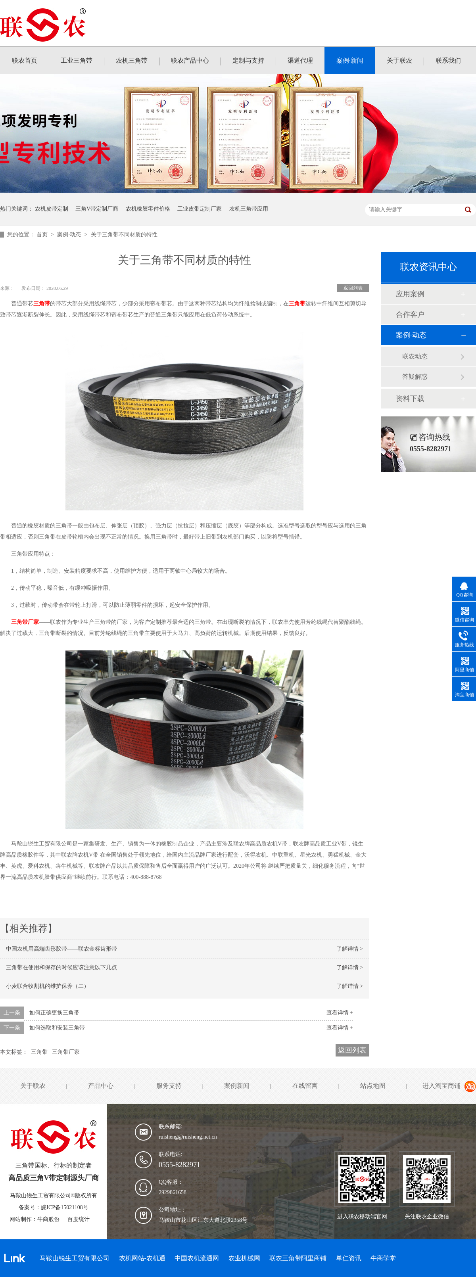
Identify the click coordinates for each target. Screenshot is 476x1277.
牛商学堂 (383, 1258)
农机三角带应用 (248, 209)
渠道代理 (300, 60)
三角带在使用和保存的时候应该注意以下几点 (61, 967)
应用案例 (410, 294)
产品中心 (100, 1085)
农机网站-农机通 (142, 1258)
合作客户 (410, 314)
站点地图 (373, 1085)
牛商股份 (48, 1219)
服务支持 (169, 1085)
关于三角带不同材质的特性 (124, 235)
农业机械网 (244, 1258)
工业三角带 (76, 60)
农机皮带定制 (51, 209)
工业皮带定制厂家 (199, 209)
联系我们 (448, 60)
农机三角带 (132, 60)
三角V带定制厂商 (96, 209)
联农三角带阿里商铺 (297, 1258)
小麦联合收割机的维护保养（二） (47, 986)
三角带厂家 (25, 622)
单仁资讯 (348, 1258)
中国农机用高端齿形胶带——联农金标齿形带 (61, 949)
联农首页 (24, 60)
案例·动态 (69, 235)
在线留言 (305, 1085)
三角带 (41, 304)
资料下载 (410, 399)
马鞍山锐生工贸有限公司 (74, 1258)
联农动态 (415, 356)
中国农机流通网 (197, 1258)
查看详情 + (339, 1013)
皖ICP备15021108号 (64, 1207)
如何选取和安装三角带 (57, 1028)
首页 (42, 235)
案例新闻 (237, 1085)
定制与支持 (248, 60)
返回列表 (353, 288)
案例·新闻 (349, 60)
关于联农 (399, 60)
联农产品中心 (190, 60)
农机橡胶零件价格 (148, 209)
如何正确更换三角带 (54, 1013)
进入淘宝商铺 (441, 1085)
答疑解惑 (415, 376)
